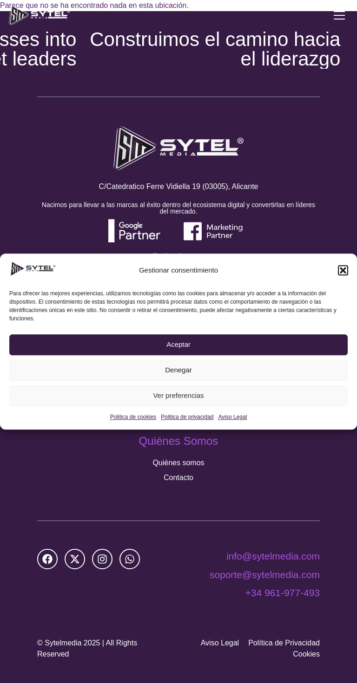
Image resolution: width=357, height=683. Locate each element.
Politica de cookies (133, 417)
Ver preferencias (178, 396)
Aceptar (178, 345)
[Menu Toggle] (339, 15)
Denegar (178, 370)
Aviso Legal (232, 417)
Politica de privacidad (187, 417)
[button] (343, 270)
